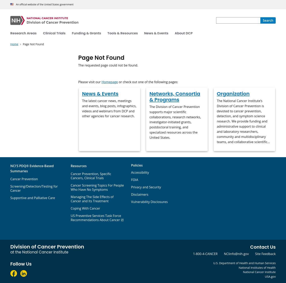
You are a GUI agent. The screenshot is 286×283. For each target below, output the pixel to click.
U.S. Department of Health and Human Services (244, 263)
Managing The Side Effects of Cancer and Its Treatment (92, 199)
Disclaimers (139, 194)
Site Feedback (265, 254)
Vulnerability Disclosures (149, 202)
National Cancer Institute (259, 272)
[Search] (268, 20)
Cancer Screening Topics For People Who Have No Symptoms (97, 187)
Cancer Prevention (24, 179)
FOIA (134, 180)
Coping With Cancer (85, 208)
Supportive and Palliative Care (32, 198)
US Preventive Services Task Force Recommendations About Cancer (96, 218)
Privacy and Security (146, 187)
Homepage (109, 82)
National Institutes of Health (257, 268)
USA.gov (270, 276)
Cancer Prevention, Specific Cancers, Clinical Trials (91, 176)
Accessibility (140, 172)
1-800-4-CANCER (205, 254)
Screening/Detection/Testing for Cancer (34, 188)
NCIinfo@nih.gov (236, 254)
